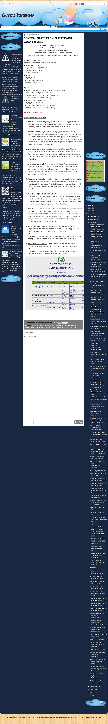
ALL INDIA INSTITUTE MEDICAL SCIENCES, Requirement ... (97, 541)
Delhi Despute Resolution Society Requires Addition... (97, 662)
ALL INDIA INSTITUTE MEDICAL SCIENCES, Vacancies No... (97, 293)
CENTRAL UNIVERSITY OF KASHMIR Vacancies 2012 (98, 520)
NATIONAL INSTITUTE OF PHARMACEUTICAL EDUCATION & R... (98, 503)
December (93, 216)
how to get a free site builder (61, 717)
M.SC (76, 325)
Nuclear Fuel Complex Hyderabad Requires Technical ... (97, 676)
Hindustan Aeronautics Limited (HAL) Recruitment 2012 (97, 615)
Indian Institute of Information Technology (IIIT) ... (98, 354)
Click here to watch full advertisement (55, 317)
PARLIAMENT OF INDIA (97, 649)
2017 (90, 205)
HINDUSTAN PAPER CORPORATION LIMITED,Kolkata (96, 427)
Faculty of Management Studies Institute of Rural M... (98, 491)
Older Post (78, 422)
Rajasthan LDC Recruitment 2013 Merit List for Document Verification (16, 120)
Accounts (35, 325)
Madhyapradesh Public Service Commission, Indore (97, 314)
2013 (90, 211)
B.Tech (52, 325)
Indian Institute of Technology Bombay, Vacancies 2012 (97, 333)
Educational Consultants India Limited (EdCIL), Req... (97, 362)
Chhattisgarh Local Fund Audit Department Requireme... (97, 555)
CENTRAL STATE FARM (63, 325)
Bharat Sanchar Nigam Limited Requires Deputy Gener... (98, 669)
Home (4, 4)
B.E (48, 325)
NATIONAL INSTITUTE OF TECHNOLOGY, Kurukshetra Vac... (98, 264)
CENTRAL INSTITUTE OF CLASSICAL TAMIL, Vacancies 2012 (98, 385)
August (92, 689)
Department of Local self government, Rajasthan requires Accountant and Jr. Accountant (12, 256)
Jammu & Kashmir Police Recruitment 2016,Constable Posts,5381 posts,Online (10, 79)
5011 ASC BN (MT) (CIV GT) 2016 (14, 99)
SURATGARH (60, 327)
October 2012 (39, 327)
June (91, 695)
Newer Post (29, 422)
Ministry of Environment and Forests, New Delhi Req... (98, 392)
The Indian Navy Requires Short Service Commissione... (98, 630)
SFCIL (53, 327)
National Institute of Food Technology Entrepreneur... (97, 655)
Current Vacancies (14, 4)
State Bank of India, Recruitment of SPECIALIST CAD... (97, 623)
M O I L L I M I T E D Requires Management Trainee (97, 593)
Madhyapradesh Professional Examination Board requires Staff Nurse (15, 143)
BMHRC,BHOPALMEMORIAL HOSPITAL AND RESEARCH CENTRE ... (98, 451)
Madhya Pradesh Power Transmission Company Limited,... (98, 321)
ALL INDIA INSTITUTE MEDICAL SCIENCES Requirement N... (97, 300)
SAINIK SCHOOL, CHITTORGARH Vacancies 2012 (95, 257)
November (93, 219)
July (91, 692)
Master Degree (29, 327)
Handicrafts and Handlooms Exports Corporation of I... (98, 369)
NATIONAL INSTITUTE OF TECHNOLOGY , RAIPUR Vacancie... (98, 420)
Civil (72, 325)
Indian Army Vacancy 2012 (98, 471)
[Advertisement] (53, 401)
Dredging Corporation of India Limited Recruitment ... (98, 399)
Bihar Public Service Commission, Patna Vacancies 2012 (96, 307)
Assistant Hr (42, 325)
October (92, 222)
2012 (90, 214)
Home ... (25, 4)
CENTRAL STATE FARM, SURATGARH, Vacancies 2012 (98, 434)
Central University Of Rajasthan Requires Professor (97, 645)
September (93, 686)
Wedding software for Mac (44, 717)
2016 (90, 208)
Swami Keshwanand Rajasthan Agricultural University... (97, 562)
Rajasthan (47, 327)
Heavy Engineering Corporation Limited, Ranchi (97, 413)
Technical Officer (71, 327)
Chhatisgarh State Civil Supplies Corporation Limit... (97, 548)
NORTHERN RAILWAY (97, 639)
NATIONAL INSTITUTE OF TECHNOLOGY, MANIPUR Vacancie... (98, 227)
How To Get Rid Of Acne (77, 717)
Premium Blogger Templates (93, 717)
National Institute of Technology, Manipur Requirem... (97, 406)
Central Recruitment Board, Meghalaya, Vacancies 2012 (98, 276)
